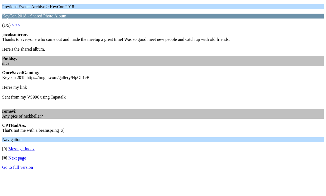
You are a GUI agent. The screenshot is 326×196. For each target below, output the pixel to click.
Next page (17, 158)
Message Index (21, 148)
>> (17, 25)
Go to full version (17, 167)
